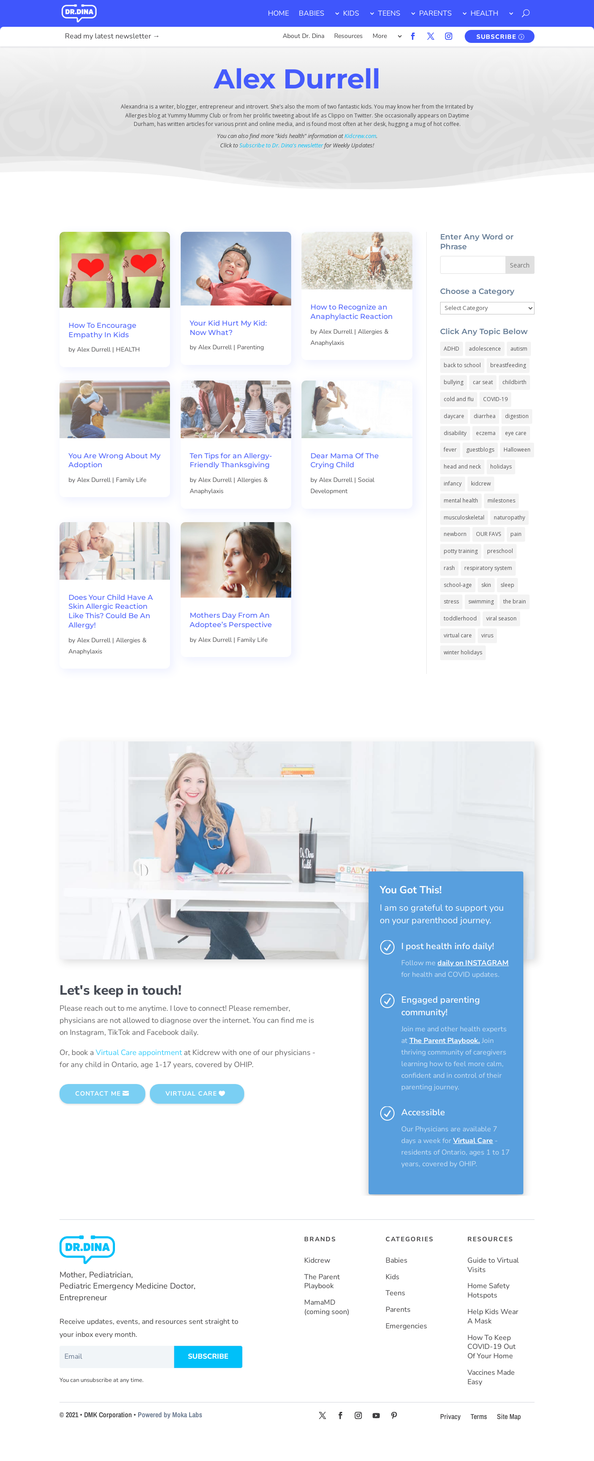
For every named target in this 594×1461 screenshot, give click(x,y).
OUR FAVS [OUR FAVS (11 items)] (488, 557)
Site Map (509, 1440)
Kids (392, 1301)
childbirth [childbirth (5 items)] (514, 406)
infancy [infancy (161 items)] (453, 507)
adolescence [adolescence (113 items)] (485, 372)
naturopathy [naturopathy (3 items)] (509, 541)
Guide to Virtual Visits (493, 1289)
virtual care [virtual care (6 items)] (458, 659)
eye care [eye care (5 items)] (515, 456)
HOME (278, 13)
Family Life (131, 503)
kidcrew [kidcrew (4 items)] (481, 507)
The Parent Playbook (443, 1064)
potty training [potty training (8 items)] (461, 574)
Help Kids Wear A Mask (492, 1340)
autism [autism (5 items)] (518, 372)
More (380, 36)
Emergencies (406, 1350)
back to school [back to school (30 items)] (462, 389)
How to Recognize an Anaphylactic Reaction (351, 335)
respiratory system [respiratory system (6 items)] (488, 591)
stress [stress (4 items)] (451, 625)
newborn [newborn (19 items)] (455, 557)
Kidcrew (317, 1284)
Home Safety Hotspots (488, 1314)
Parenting (250, 371)
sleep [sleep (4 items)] (507, 608)
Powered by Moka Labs (170, 1438)
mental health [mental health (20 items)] (461, 524)
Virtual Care (473, 1164)
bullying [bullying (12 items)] (453, 406)
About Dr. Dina (303, 36)
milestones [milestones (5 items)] (501, 524)
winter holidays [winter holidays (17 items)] (463, 676)
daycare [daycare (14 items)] (454, 440)
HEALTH (484, 13)
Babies (396, 1284)
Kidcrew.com (360, 159)
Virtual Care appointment (139, 1076)
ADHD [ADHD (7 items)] (451, 372)
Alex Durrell (93, 373)
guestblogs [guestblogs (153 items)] (480, 473)
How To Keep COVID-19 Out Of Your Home (491, 1371)
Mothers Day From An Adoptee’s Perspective (231, 644)
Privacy (450, 1440)
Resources (348, 36)
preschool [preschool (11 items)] (500, 574)
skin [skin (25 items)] (486, 608)
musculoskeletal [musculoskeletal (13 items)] (464, 541)
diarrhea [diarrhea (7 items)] (485, 440)
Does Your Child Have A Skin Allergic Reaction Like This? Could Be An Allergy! (110, 635)
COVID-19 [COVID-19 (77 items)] (495, 423)
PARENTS (435, 13)
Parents (398, 1333)
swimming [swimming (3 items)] (481, 625)
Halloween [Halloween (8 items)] (517, 473)
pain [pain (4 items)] (516, 557)
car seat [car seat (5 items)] (483, 406)
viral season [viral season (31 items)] (501, 642)
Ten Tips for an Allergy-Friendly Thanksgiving (231, 484)
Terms (479, 1440)
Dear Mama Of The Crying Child (344, 484)
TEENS (389, 13)
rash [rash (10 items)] (449, 591)
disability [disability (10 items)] (455, 456)
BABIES (311, 13)
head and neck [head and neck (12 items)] (462, 490)
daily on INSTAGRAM (473, 987)
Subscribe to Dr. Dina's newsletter (281, 169)
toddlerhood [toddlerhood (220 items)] (460, 642)
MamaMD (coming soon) (326, 1331)
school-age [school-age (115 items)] (458, 608)
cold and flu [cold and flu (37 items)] (459, 423)
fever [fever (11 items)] (450, 473)
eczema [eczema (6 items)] (486, 456)
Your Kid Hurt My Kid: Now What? (228, 351)
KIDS (351, 13)
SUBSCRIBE (496, 37)
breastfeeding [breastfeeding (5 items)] (508, 389)
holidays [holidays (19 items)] (501, 490)
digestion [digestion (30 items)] (517, 440)
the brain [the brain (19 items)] (514, 625)
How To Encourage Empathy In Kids (102, 354)
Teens (395, 1317)
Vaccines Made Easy (491, 1401)
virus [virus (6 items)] (487, 659)
